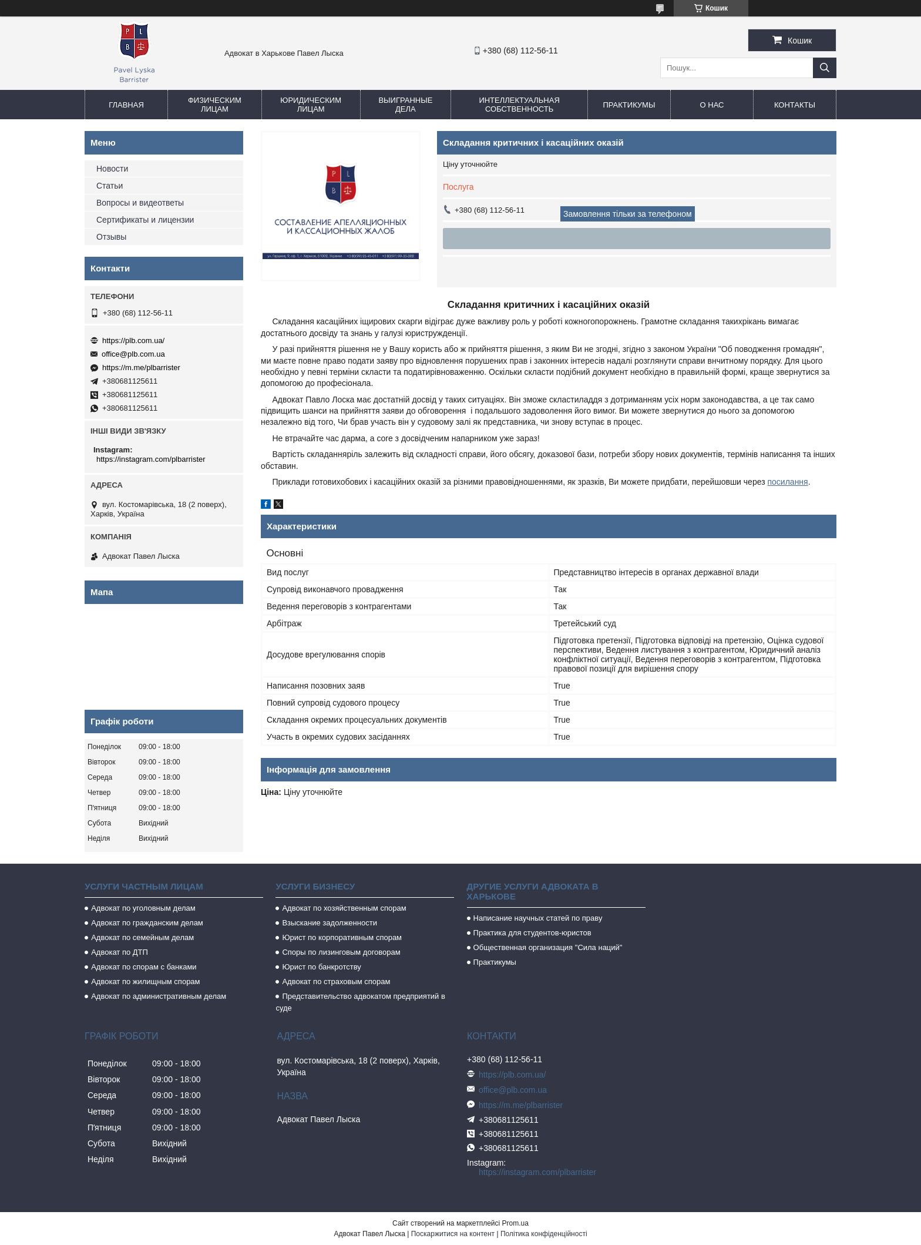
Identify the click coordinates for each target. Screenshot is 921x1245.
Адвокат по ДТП (119, 952)
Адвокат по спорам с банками (143, 966)
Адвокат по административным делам (158, 996)
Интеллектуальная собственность (519, 104)
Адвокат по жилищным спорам (145, 981)
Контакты (794, 104)
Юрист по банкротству (321, 966)
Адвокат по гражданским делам (147, 922)
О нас (712, 104)
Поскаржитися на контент (453, 1234)
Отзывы (111, 236)
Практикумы (629, 104)
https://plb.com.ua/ (133, 340)
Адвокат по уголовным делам (143, 908)
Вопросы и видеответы (140, 202)
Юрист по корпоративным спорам (342, 937)
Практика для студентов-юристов (532, 932)
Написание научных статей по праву (538, 918)
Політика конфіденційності (543, 1234)
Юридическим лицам (310, 104)
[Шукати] (824, 68)
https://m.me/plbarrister (141, 367)
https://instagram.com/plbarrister (151, 459)
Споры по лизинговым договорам (341, 952)
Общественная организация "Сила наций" (548, 947)
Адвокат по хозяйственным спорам (344, 908)
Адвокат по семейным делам (142, 937)
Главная (126, 104)
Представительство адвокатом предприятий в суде (360, 1002)
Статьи (109, 185)
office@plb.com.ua (133, 354)
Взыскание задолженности (329, 922)
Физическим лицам (214, 104)
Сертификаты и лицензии (145, 219)
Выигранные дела (405, 104)
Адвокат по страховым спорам (336, 981)
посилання (787, 481)
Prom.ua (515, 1223)
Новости (112, 168)
